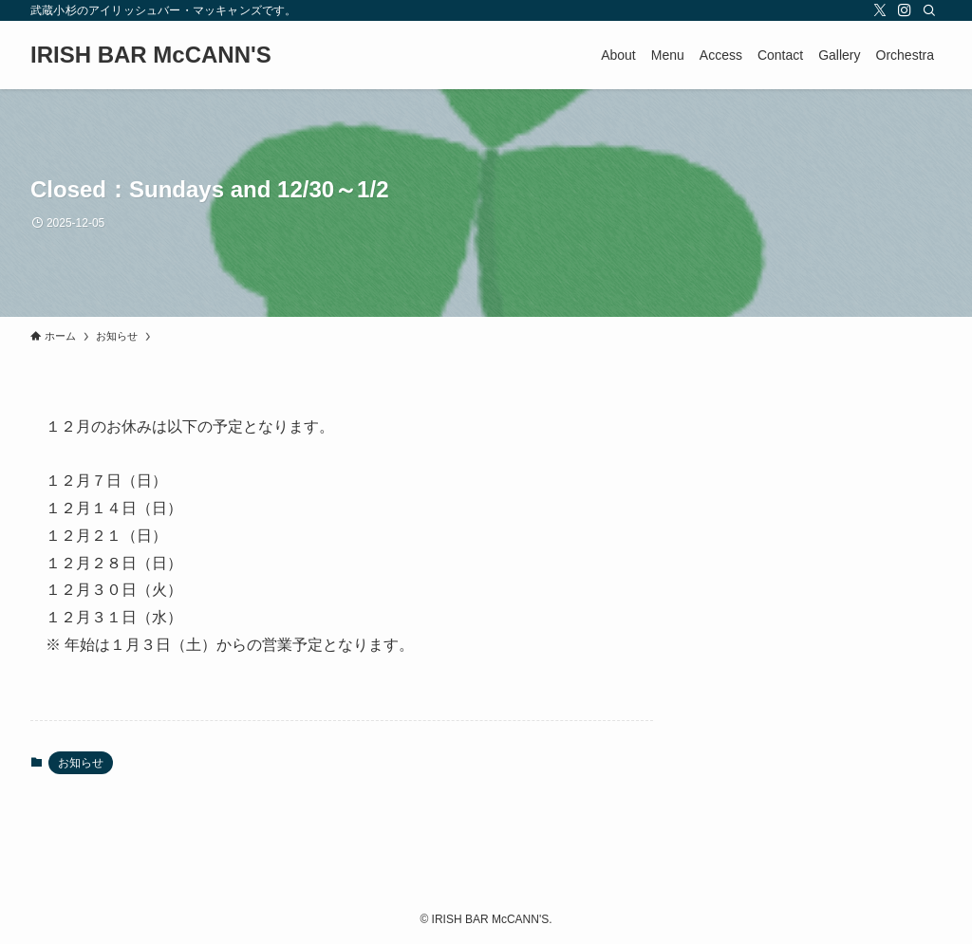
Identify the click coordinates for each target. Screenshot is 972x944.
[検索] (929, 10)
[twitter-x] (880, 10)
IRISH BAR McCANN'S (150, 55)
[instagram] (904, 10)
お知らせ (80, 762)
